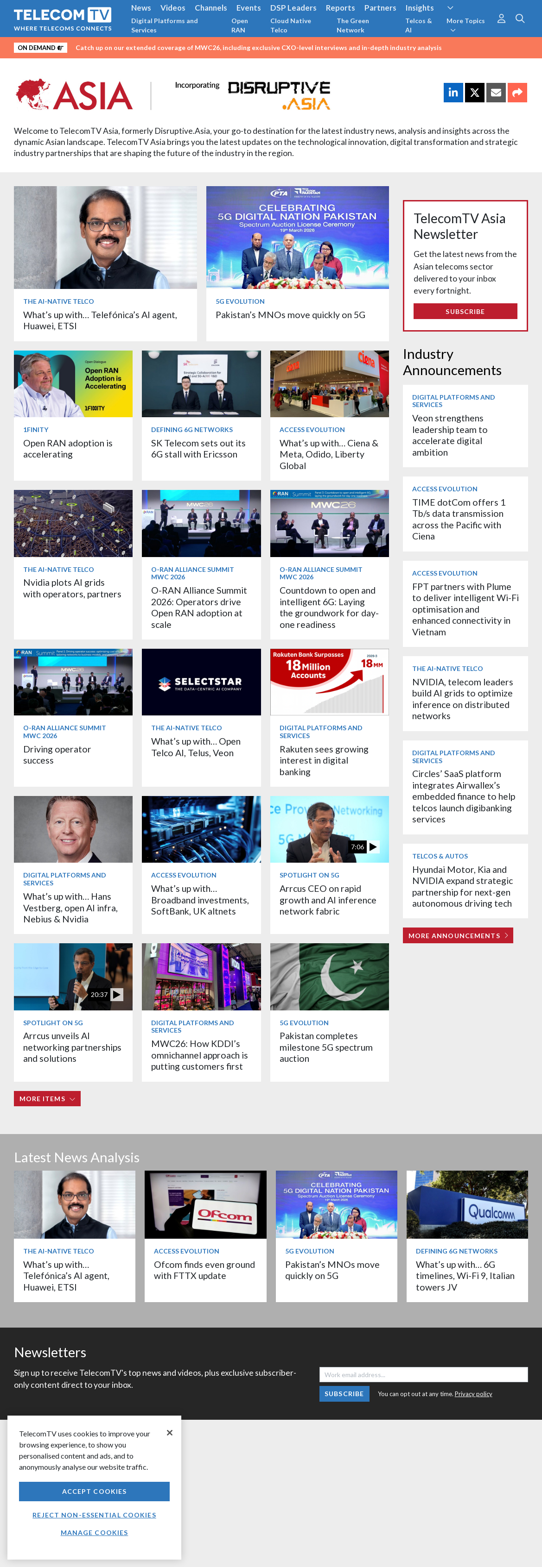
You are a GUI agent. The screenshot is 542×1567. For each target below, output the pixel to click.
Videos (172, 8)
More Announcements (458, 936)
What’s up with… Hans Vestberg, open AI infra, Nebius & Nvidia (70, 907)
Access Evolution (312, 429)
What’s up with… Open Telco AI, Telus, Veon (196, 747)
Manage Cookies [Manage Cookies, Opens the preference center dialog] (94, 1532)
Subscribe (465, 311)
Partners (380, 8)
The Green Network (353, 25)
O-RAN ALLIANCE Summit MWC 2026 (192, 573)
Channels (211, 8)
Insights (420, 8)
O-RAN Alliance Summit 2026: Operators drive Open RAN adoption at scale (199, 607)
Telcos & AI (418, 25)
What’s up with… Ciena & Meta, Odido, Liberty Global (329, 454)
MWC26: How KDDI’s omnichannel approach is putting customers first (199, 1055)
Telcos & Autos (440, 856)
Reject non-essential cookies (94, 1515)
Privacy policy (473, 1394)
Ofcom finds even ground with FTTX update (204, 1270)
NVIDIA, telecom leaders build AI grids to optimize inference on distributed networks (462, 699)
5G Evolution (240, 301)
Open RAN (239, 25)
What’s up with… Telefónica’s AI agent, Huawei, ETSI (66, 1275)
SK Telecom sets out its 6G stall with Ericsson (198, 448)
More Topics (465, 25)
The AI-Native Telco (58, 301)
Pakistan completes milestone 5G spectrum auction (326, 1047)
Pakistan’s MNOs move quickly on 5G (290, 314)
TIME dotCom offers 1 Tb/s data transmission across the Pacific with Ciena (458, 519)
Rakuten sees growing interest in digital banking (324, 760)
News (141, 8)
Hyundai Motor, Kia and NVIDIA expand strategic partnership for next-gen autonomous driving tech (462, 886)
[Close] (169, 1433)
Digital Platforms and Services (164, 25)
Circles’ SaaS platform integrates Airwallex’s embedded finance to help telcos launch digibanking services (463, 796)
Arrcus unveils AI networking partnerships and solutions (72, 1047)
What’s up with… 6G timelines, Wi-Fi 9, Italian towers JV (465, 1275)
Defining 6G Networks (192, 429)
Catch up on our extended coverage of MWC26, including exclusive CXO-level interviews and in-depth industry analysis (259, 47)
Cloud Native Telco (290, 25)
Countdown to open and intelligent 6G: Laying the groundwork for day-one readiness (329, 607)
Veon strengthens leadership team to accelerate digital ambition (450, 435)
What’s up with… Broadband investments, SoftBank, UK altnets (200, 899)
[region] (94, 1488)
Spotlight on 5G (309, 875)
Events (248, 8)
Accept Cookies (94, 1491)
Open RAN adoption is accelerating (68, 448)
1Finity (35, 429)
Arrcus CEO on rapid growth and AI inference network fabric (328, 899)
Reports (340, 8)
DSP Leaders (293, 8)
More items (47, 1099)
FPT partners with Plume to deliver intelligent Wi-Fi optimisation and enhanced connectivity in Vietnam (465, 609)
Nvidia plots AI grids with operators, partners (72, 588)
